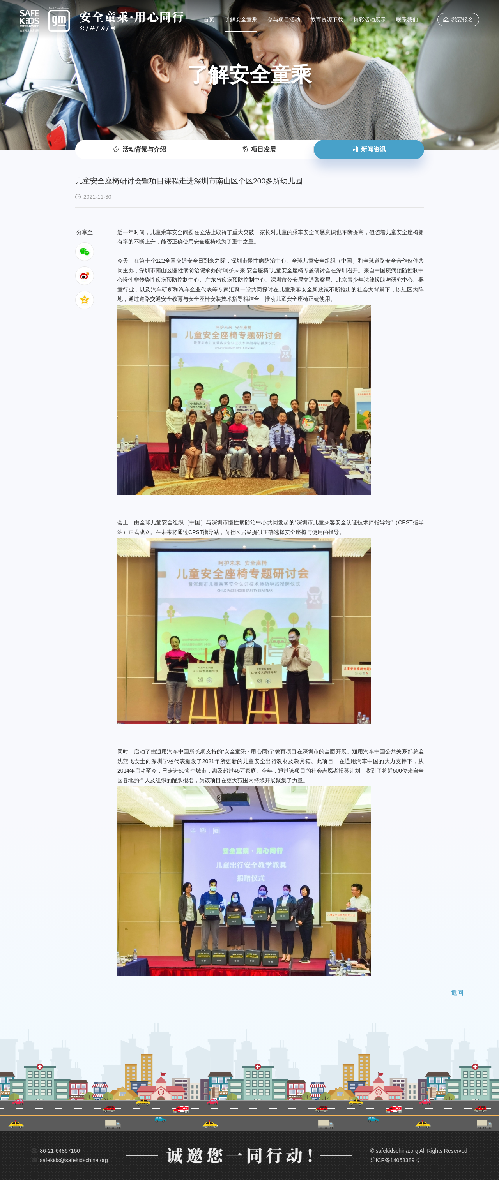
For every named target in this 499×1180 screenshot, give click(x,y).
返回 (457, 993)
